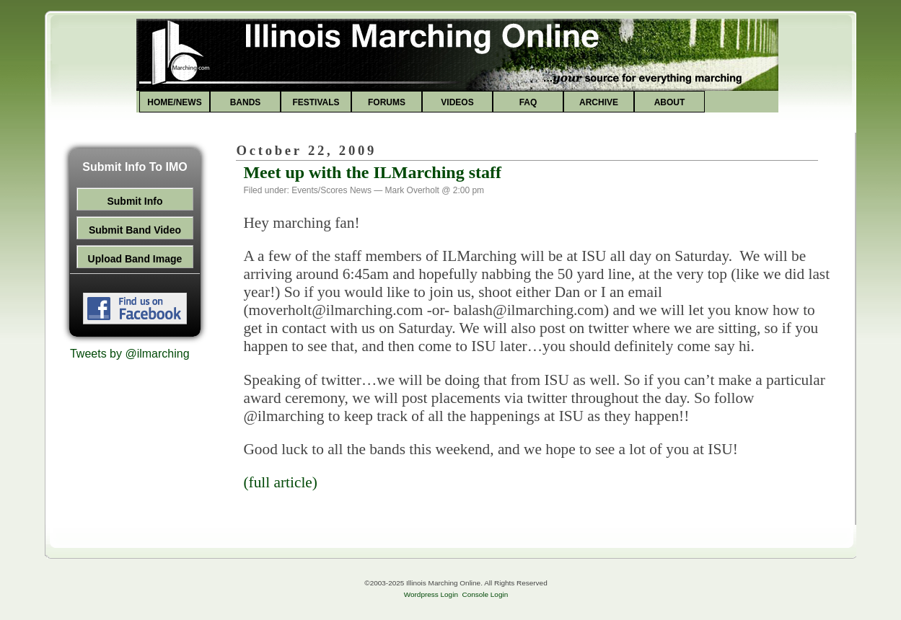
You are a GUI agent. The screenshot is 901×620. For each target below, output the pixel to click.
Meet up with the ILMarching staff (372, 172)
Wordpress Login (431, 594)
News (361, 190)
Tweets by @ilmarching (130, 353)
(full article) (280, 482)
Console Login (485, 594)
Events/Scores (319, 190)
